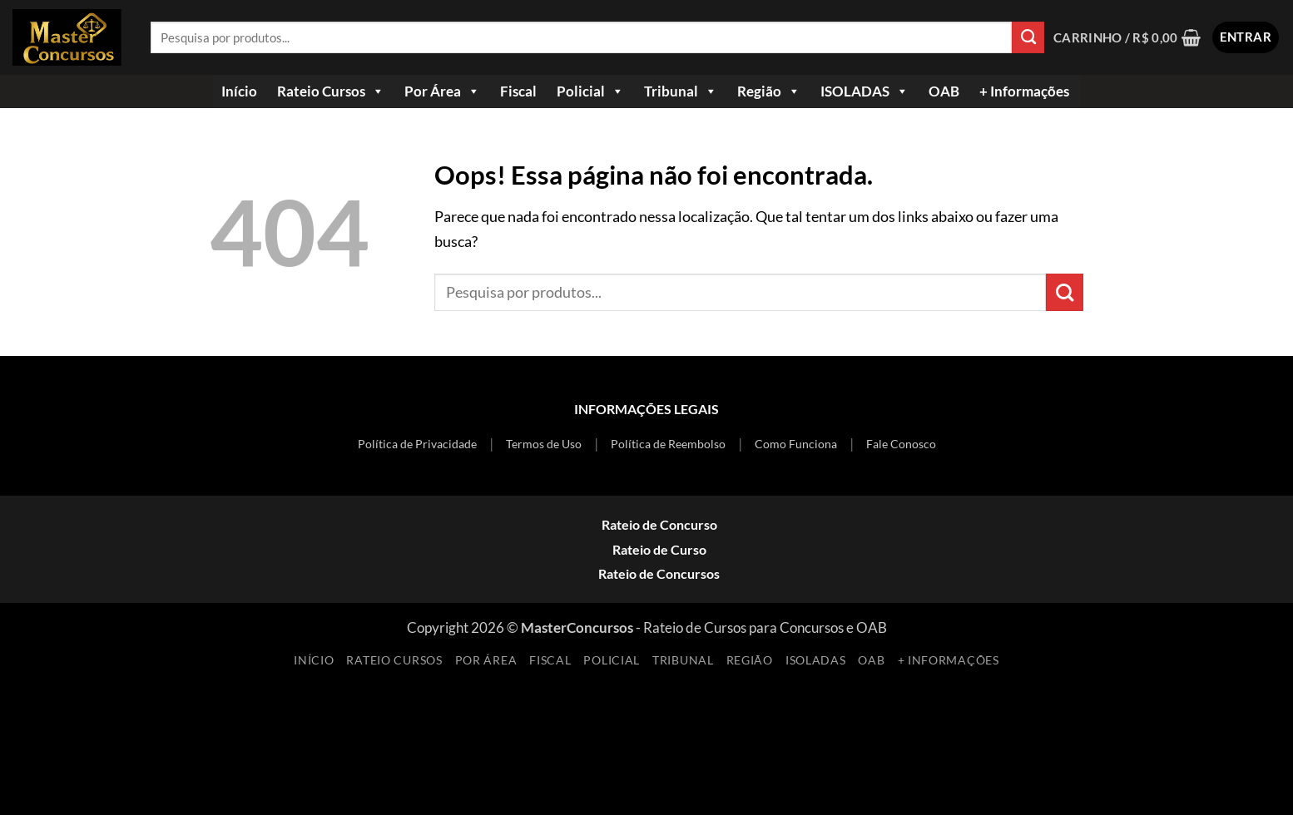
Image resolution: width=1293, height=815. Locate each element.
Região (768, 91)
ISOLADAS (864, 91)
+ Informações (1024, 91)
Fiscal (518, 91)
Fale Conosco (901, 444)
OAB (944, 91)
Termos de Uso (544, 444)
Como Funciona (796, 444)
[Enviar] (1028, 37)
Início (239, 91)
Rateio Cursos (330, 91)
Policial (590, 91)
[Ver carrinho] (1127, 37)
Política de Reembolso (668, 444)
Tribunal (680, 91)
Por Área (442, 91)
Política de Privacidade (417, 444)
